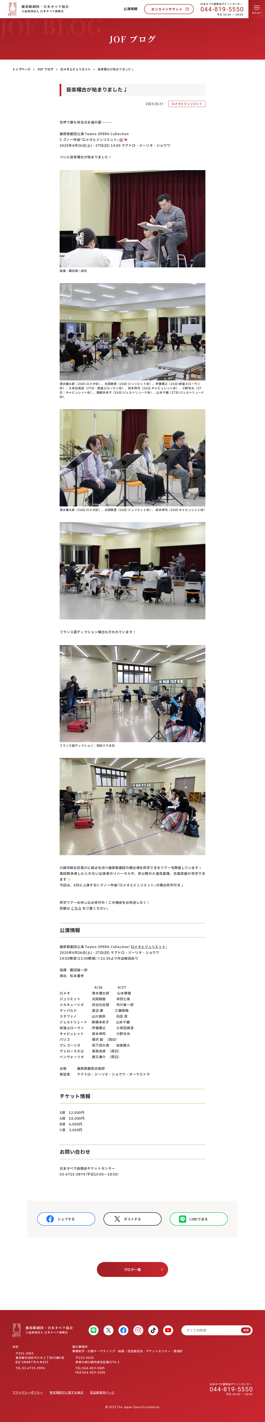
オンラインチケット (166, 9)
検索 (246, 1330)
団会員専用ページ (102, 1393)
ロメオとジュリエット (148, 947)
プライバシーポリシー (27, 1393)
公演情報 (130, 9)
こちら (76, 908)
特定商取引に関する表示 (66, 1393)
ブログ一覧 (132, 1269)
